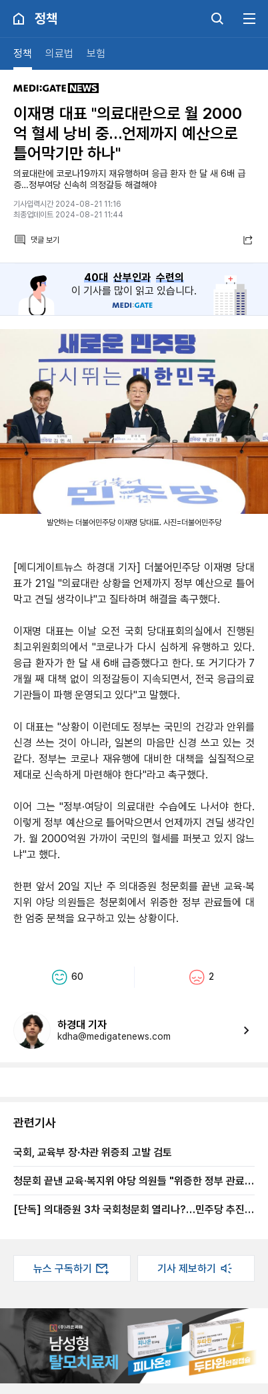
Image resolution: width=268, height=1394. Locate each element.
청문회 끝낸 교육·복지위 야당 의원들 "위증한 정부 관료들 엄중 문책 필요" (133, 1181)
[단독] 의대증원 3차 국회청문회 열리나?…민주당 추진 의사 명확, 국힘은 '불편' (129, 1209)
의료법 (59, 53)
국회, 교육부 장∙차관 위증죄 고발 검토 (92, 1152)
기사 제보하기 (196, 1268)
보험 (96, 53)
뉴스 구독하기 (72, 1268)
